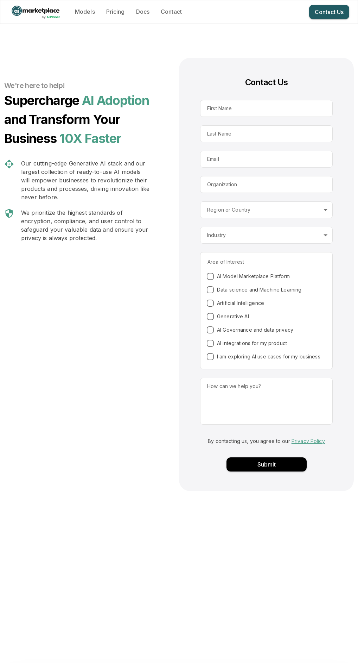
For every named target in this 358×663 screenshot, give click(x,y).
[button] (266, 209)
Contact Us (329, 12)
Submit (266, 464)
